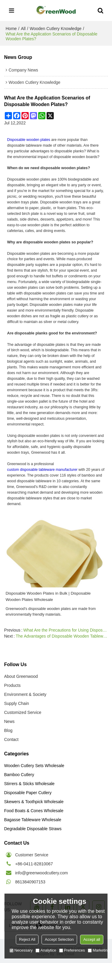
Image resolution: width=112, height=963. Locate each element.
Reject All (27, 939)
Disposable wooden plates (28, 140)
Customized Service (23, 712)
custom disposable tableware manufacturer (42, 470)
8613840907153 (30, 881)
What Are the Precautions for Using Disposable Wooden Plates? (65, 630)
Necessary (21, 950)
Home (11, 28)
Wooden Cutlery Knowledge (55, 28)
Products (12, 685)
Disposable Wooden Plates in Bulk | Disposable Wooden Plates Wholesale (48, 596)
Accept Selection (59, 939)
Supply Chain (16, 703)
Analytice (46, 950)
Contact (11, 739)
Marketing (99, 950)
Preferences (72, 950)
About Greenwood (21, 676)
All (23, 28)
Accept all (91, 939)
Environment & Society (25, 694)
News (9, 721)
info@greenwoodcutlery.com (41, 872)
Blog (8, 730)
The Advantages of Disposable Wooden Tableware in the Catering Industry (62, 636)
